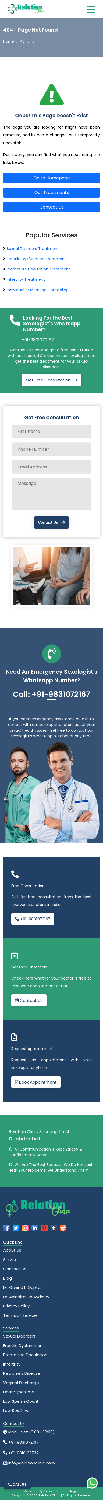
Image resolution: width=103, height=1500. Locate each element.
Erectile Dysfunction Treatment (36, 259)
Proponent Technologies (61, 1491)
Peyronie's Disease (21, 1373)
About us (12, 1250)
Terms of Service (20, 1315)
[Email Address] (51, 467)
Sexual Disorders (19, 1336)
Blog (7, 1278)
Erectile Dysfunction (22, 1345)
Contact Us (51, 207)
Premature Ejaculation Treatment (38, 269)
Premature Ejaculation (25, 1354)
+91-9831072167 (38, 340)
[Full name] (51, 431)
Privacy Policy (16, 1306)
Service (10, 1259)
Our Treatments (51, 192)
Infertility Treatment (26, 279)
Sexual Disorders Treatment (33, 248)
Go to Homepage (51, 178)
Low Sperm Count (21, 1401)
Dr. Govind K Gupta (22, 1287)
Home (8, 41)
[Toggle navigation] (91, 9)
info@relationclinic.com (31, 1463)
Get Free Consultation (48, 380)
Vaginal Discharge (21, 1383)
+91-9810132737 (23, 1453)
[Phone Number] (51, 449)
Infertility (11, 1364)
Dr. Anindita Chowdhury (26, 1297)
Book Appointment (36, 1082)
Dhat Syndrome (18, 1392)
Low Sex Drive (16, 1410)
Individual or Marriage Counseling (38, 290)
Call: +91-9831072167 (51, 694)
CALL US (17, 1484)
